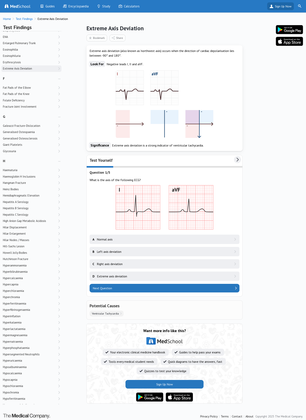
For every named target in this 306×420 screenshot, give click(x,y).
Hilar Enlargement (14, 233)
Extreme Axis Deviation (17, 68)
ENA (5, 37)
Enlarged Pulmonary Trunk (19, 43)
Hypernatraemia (13, 341)
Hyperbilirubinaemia (15, 271)
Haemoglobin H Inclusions (19, 176)
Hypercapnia (10, 284)
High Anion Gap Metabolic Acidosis (24, 221)
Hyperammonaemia (15, 265)
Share (117, 38)
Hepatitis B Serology (15, 208)
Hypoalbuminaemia (15, 367)
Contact (237, 416)
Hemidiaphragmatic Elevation (21, 195)
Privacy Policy (209, 416)
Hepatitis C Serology (15, 214)
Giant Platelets (12, 145)
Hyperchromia (11, 297)
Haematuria (10, 170)
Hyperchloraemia (13, 291)
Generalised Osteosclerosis (20, 138)
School (20, 6)
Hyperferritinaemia (14, 303)
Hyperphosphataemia (16, 348)
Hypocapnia (10, 380)
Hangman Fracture (14, 183)
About (250, 416)
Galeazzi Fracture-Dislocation (21, 126)
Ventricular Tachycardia (105, 313)
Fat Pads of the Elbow (17, 87)
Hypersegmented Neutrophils (21, 354)
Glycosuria (9, 151)
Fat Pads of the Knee (16, 94)
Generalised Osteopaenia (19, 132)
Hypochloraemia (13, 386)
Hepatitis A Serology (15, 202)
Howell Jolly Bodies (15, 253)
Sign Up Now (283, 6)
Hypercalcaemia (13, 278)
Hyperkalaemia (12, 322)
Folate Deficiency (14, 100)
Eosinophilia (10, 49)
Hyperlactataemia (14, 329)
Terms (225, 416)
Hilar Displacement (15, 227)
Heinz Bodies (11, 189)
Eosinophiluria (11, 56)
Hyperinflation (11, 316)
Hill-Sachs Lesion (13, 246)
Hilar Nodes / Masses (16, 240)
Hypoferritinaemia (14, 398)
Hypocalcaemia (12, 373)
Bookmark (96, 38)
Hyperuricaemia (12, 360)
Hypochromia (11, 392)
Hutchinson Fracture (15, 259)
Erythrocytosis (12, 62)
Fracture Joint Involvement (19, 106)
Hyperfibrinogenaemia (16, 310)
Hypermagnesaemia (15, 335)
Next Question (102, 288)
